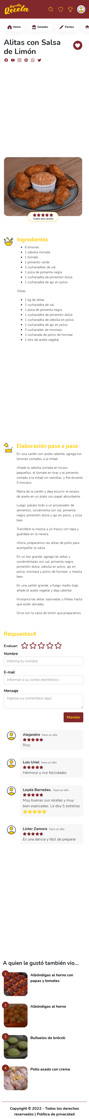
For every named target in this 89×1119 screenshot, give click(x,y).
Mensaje (11, 691)
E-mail (9, 672)
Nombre (11, 653)
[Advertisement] (44, 107)
